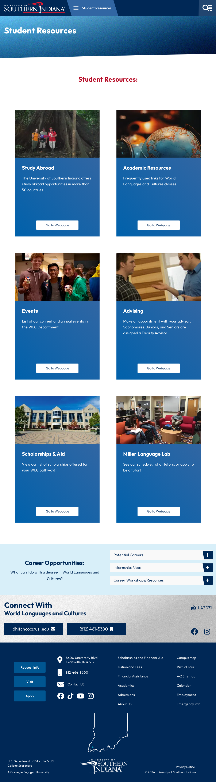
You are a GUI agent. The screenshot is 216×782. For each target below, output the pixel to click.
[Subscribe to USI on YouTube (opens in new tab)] (80, 696)
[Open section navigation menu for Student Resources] (92, 8)
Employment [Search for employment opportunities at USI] (186, 695)
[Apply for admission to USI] (30, 695)
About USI (125, 704)
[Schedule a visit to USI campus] (30, 681)
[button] (161, 555)
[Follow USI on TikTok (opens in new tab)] (70, 696)
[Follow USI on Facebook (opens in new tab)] (61, 696)
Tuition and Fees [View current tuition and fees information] (130, 667)
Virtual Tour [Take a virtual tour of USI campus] (185, 667)
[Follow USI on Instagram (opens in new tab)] (90, 696)
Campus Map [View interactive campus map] (186, 658)
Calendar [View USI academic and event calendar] (184, 685)
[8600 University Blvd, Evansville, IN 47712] (78, 660)
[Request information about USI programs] (30, 667)
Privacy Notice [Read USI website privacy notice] (185, 767)
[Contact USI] (71, 684)
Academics (126, 685)
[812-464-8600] (78, 672)
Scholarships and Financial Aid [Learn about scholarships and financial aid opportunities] (140, 658)
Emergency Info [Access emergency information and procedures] (188, 704)
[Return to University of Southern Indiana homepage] (103, 766)
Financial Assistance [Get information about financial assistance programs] (133, 676)
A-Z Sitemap (186, 676)
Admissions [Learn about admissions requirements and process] (126, 695)
